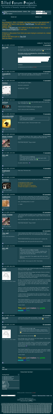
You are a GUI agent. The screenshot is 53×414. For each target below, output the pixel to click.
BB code (3, 381)
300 (47, 410)
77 (37, 404)
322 (34, 411)
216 (7, 408)
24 (24, 403)
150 (47, 406)
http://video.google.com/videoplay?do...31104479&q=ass (32, 53)
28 (29, 403)
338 (12, 412)
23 (23, 403)
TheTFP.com (29, 24)
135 (22, 406)
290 (30, 410)
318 (27, 411)
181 (49, 407)
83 (44, 404)
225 (22, 408)
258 (27, 409)
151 (49, 406)
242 (50, 408)
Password (33, 13)
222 (17, 408)
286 (24, 410)
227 (25, 408)
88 (50, 404)
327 (42, 411)
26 (27, 403)
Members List (38, 16)
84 (45, 404)
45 (49, 403)
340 (15, 412)
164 (20, 407)
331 (49, 411)
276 (7, 410)
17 (16, 403)
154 (4, 407)
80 (40, 404)
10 (8, 403)
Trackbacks (4, 385)
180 (47, 407)
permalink (48, 45)
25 (26, 403)
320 (30, 411)
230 (30, 408)
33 (35, 403)
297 (42, 410)
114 (37, 405)
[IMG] (3, 383)
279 (12, 410)
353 (37, 412)
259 (29, 409)
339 (14, 412)
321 (32, 411)
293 (35, 410)
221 (15, 408)
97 (10, 405)
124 (4, 406)
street (6, 369)
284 (20, 410)
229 (29, 408)
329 (45, 411)
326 (40, 411)
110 (31, 405)
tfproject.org (14, 28)
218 (10, 408)
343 (20, 412)
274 (4, 410)
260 (30, 409)
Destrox (5, 83)
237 (42, 408)
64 (21, 404)
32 (34, 403)
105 (22, 405)
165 (22, 407)
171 (32, 407)
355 (40, 412)
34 (36, 403)
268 (44, 409)
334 (5, 412)
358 (45, 412)
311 (15, 411)
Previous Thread (24, 371)
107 (26, 405)
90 (1, 405)
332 (50, 411)
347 (27, 412)
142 (34, 406)
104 (20, 405)
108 (27, 405)
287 (25, 410)
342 (19, 412)
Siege (4, 269)
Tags (3, 367)
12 (10, 403)
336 (9, 412)
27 (28, 403)
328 (44, 411)
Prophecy (5, 180)
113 (36, 405)
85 (46, 404)
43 (47, 403)
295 (39, 410)
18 (17, 403)
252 (17, 409)
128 (10, 406)
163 (19, 407)
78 (38, 404)
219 (12, 408)
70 (28, 404)
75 (34, 404)
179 (45, 407)
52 (7, 404)
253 (19, 409)
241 (49, 408)
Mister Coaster (7, 136)
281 (15, 410)
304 (4, 411)
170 (30, 407)
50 (5, 404)
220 (14, 408)
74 (33, 404)
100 (14, 405)
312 (17, 411)
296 (40, 410)
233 (35, 408)
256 (24, 409)
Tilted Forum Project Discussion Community (13, 11)
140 (30, 406)
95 (7, 405)
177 (42, 407)
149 (45, 406)
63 (20, 404)
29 (30, 403)
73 (32, 404)
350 (32, 412)
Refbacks (4, 386)
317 (25, 411)
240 (47, 408)
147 (42, 406)
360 (49, 412)
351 (34, 412)
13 (11, 403)
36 (39, 403)
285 (22, 410)
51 (6, 404)
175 (39, 407)
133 (19, 406)
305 (5, 411)
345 (24, 412)
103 (19, 405)
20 (20, 403)
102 (17, 405)
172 (34, 407)
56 (12, 404)
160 (14, 407)
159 (12, 407)
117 (42, 405)
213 (2, 408)
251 (15, 409)
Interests (25, 11)
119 (45, 405)
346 (25, 412)
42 (46, 403)
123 (2, 406)
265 (39, 409)
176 (40, 407)
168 (27, 407)
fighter (3, 369)
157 (9, 407)
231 (32, 408)
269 (45, 409)
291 (32, 410)
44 (48, 403)
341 (17, 412)
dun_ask (5, 47)
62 (19, 404)
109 (29, 405)
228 (27, 408)
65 (22, 404)
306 (7, 411)
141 (32, 406)
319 (29, 411)
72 (31, 404)
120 (47, 405)
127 (9, 406)
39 (42, 403)
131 (15, 406)
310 (14, 411)
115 (39, 405)
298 (44, 410)
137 (25, 406)
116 (41, 405)
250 (14, 409)
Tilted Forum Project (41, 395)
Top (51, 395)
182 (50, 407)
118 (44, 405)
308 (10, 411)
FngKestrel (6, 171)
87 (49, 404)
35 (38, 403)
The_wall (5, 233)
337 (10, 412)
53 (8, 404)
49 (3, 404)
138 (27, 406)
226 (24, 408)
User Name (33, 11)
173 (35, 407)
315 (22, 411)
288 (27, 410)
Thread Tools (46, 43)
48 (2, 404)
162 (17, 407)
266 (40, 409)
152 (50, 406)
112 (34, 405)
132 (17, 406)
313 (19, 411)
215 (5, 408)
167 (25, 407)
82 (43, 404)
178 (44, 407)
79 (39, 404)
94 (6, 405)
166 (24, 407)
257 (25, 409)
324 (37, 411)
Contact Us (34, 395)
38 (41, 403)
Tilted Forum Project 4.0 (10, 29)
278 (10, 410)
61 (18, 404)
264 (37, 409)
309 (12, 411)
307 (9, 411)
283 (19, 410)
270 (47, 409)
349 (30, 412)
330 (47, 411)
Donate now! (14, 16)
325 (39, 411)
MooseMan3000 (8, 116)
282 (17, 410)
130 (14, 406)
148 (44, 406)
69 (27, 404)
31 (33, 403)
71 (30, 404)
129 (12, 406)
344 (22, 412)
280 (14, 410)
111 (32, 405)
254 (20, 409)
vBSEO (30, 400)
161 (15, 407)
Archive (48, 395)
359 (47, 412)
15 (14, 403)
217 (9, 408)
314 (20, 411)
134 (20, 406)
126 (7, 406)
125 (5, 406)
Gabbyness (6, 197)
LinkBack (39, 43)
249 (12, 409)
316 (24, 411)
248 (10, 409)
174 (37, 407)
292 (34, 410)
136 (24, 406)
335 (7, 412)
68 (26, 404)
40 (43, 403)
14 (13, 403)
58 (14, 404)
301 (49, 410)
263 (35, 409)
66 (24, 404)
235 (39, 408)
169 (29, 407)
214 (4, 408)
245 (5, 409)
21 (21, 403)
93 (5, 405)
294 (37, 410)
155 (5, 407)
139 (29, 406)
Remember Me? (47, 11)
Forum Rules (4, 388)
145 (39, 406)
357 (44, 412)
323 (35, 411)
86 (47, 404)
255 (22, 409)
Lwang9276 (6, 74)
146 (40, 406)
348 (29, 412)
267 (42, 409)
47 (1, 404)
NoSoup (5, 102)
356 (42, 412)
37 (40, 403)
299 (45, 410)
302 (50, 410)
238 (44, 408)
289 (29, 410)
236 (40, 408)
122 (51, 405)
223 (19, 408)
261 (32, 409)
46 (51, 403)
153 (2, 407)
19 (18, 403)
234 (37, 408)
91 (3, 405)
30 (32, 403)
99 (12, 405)
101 (16, 405)
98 (11, 405)
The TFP (23, 36)
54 (9, 404)
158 (10, 407)
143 (35, 406)
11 (9, 403)
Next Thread (30, 371)
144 (37, 406)
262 (34, 409)
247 (9, 409)
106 (24, 405)
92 (4, 405)
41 (45, 403)
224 (20, 408)
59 (15, 404)
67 (25, 404)
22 (22, 403)
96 (9, 405)
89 (51, 404)
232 (34, 408)
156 (7, 407)
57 (13, 404)
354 (39, 412)
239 (45, 408)
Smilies (3, 382)
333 (4, 412)
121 (49, 405)
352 (35, 412)
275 (5, 410)
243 (2, 409)
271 (49, 409)
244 (4, 409)
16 (15, 403)
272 (50, 409)
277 (9, 410)
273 (2, 410)
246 (7, 409)
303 (2, 411)
